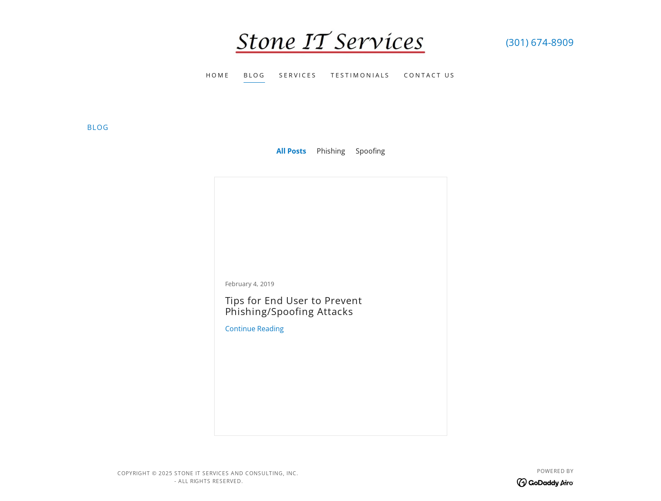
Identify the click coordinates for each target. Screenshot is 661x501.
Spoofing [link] (370, 151)
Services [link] (298, 75)
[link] (330, 41)
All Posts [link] (291, 151)
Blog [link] (254, 75)
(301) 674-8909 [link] (540, 42)
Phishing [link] (331, 151)
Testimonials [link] (360, 75)
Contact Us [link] (429, 75)
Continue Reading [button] (254, 328)
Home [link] (218, 75)
